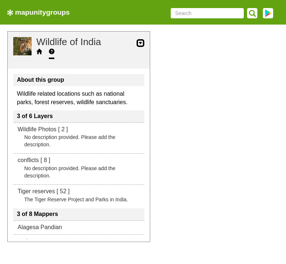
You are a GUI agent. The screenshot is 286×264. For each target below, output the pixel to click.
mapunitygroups (38, 12)
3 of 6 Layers (35, 116)
